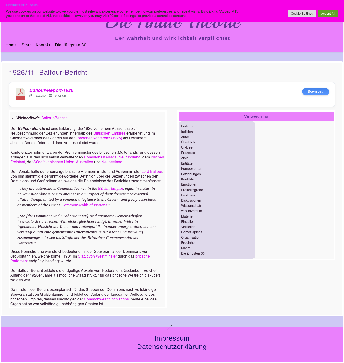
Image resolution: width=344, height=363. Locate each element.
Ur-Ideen (187, 147)
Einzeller (187, 222)
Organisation (190, 237)
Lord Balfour (151, 172)
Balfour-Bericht (54, 118)
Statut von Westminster (97, 256)
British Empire (110, 188)
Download (315, 91)
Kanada (110, 157)
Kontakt (43, 45)
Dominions (93, 157)
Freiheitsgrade (192, 190)
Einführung (189, 126)
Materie (187, 216)
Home (11, 45)
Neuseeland (112, 162)
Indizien (187, 132)
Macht (185, 248)
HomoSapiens (191, 232)
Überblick (188, 142)
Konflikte (187, 179)
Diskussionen (191, 200)
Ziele (184, 158)
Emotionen (189, 184)
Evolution (188, 195)
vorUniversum (191, 211)
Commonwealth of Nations (84, 204)
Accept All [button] (328, 13)
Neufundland (129, 157)
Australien (84, 162)
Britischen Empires (109, 134)
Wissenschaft (191, 206)
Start (26, 45)
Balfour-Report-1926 (51, 91)
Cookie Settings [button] (302, 13)
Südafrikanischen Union (53, 162)
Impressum (171, 338)
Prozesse (188, 153)
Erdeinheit (188, 243)
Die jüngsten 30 (70, 45)
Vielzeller (188, 227)
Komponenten (191, 169)
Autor (185, 137)
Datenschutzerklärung (172, 346)
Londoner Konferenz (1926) (98, 138)
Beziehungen (191, 174)
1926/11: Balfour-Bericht (48, 72)
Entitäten (187, 163)
